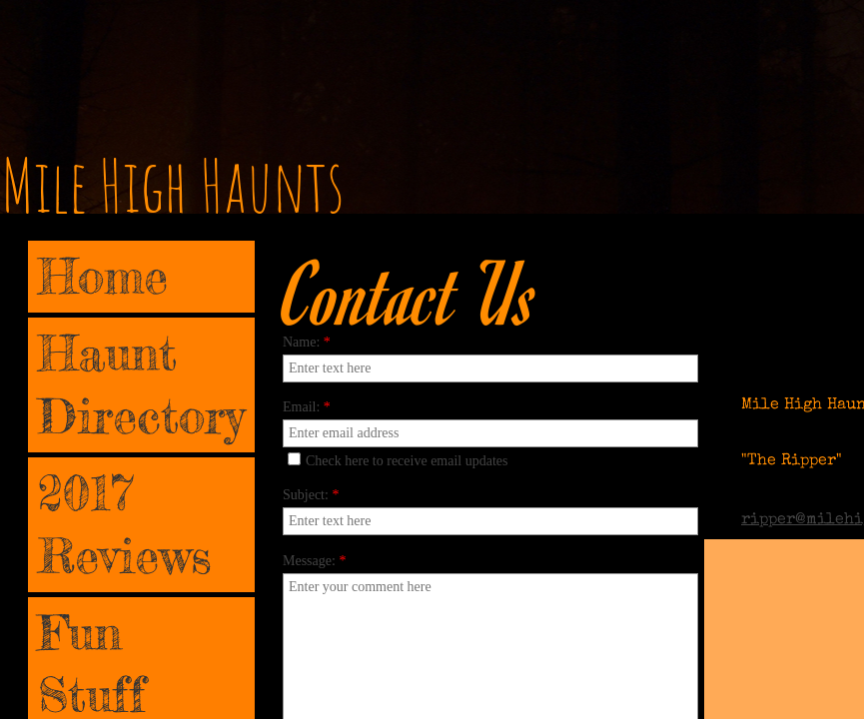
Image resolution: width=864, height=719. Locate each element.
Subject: (311, 494)
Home (103, 276)
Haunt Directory (141, 384)
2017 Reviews (125, 523)
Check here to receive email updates (398, 460)
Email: (307, 406)
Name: (307, 342)
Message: (314, 560)
